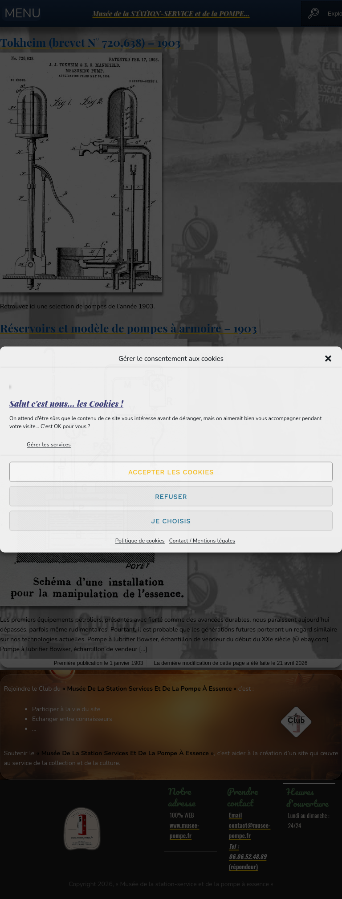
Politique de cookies (140, 540)
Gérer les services (49, 444)
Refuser (171, 496)
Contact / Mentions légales (202, 540)
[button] (328, 358)
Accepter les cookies (171, 472)
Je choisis (171, 521)
